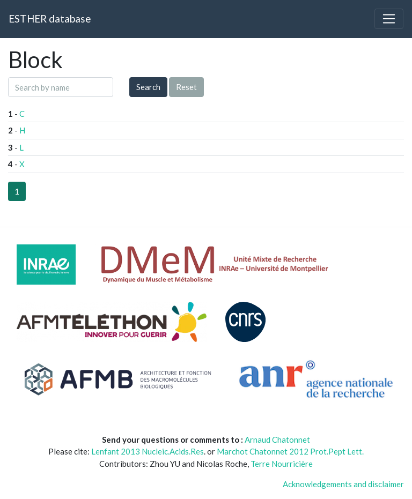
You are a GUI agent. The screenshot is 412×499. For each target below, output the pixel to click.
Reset (186, 87)
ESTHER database (50, 18)
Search (148, 87)
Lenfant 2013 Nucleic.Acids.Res (147, 451)
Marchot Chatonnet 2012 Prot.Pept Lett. (290, 451)
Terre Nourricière (282, 463)
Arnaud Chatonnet (277, 439)
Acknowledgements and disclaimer (343, 484)
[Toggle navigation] (388, 19)
